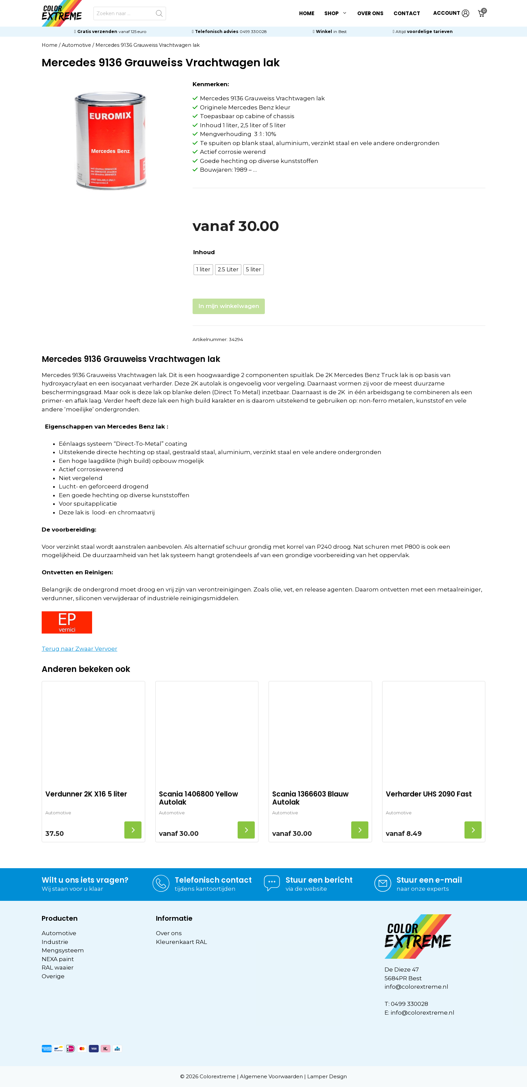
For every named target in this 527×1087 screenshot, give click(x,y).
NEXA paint (58, 959)
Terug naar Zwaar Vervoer (79, 648)
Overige (53, 976)
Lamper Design (327, 1076)
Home (306, 13)
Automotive (76, 45)
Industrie (55, 942)
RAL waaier (58, 967)
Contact (407, 13)
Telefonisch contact (213, 880)
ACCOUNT (451, 13)
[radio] (203, 270)
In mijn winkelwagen (228, 306)
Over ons (370, 13)
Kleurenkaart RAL (181, 942)
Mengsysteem (63, 950)
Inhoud (204, 252)
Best (342, 31)
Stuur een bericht (319, 880)
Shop (338, 13)
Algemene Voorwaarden (271, 1076)
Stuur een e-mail (429, 880)
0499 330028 (253, 31)
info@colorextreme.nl (416, 986)
